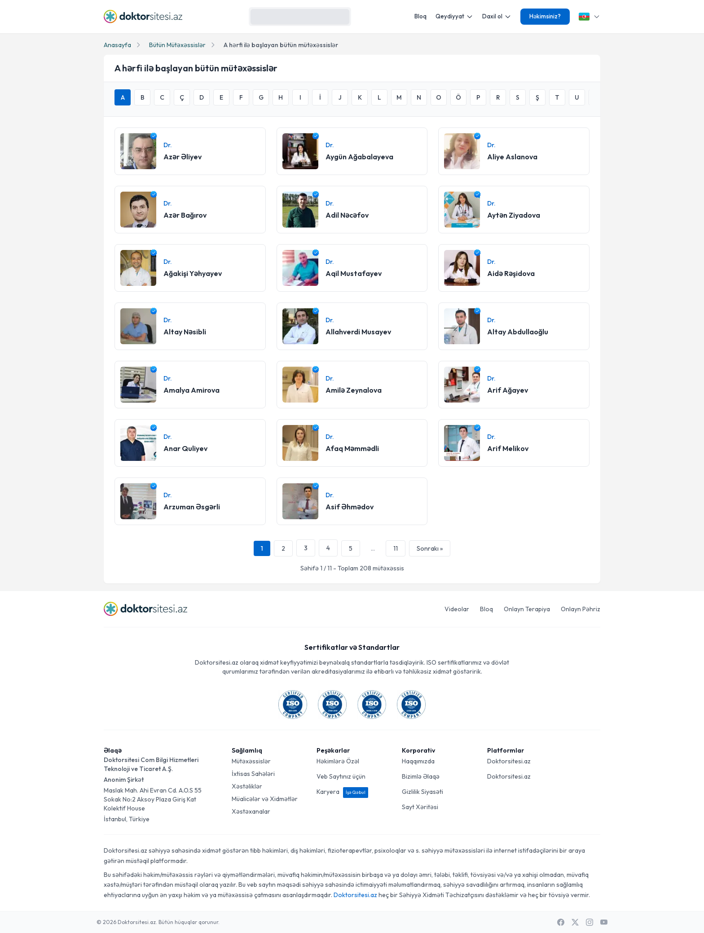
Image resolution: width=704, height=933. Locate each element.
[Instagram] (589, 922)
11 (395, 548)
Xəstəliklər (247, 786)
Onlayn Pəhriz (580, 609)
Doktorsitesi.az (509, 761)
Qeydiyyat (454, 16)
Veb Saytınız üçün (341, 776)
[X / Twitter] (575, 922)
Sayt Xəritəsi (420, 807)
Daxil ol (496, 16)
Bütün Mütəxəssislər (177, 45)
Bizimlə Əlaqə (421, 776)
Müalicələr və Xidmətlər (265, 799)
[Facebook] (560, 922)
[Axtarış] (340, 16)
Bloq (420, 16)
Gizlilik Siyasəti (422, 792)
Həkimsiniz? (545, 16)
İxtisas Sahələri (253, 774)
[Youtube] (603, 922)
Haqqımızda (418, 761)
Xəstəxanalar (251, 811)
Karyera (342, 792)
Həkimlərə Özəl (338, 761)
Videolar (456, 609)
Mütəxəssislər (251, 761)
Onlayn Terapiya (527, 609)
